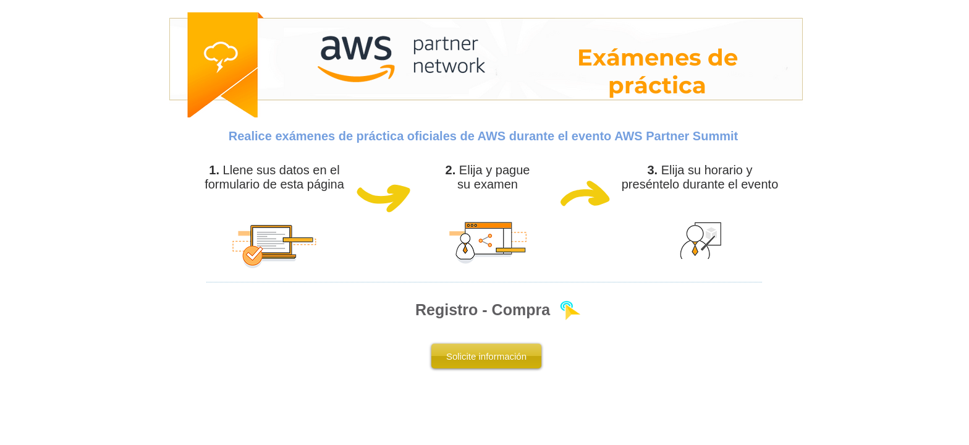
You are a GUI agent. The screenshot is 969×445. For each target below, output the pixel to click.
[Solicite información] (486, 356)
